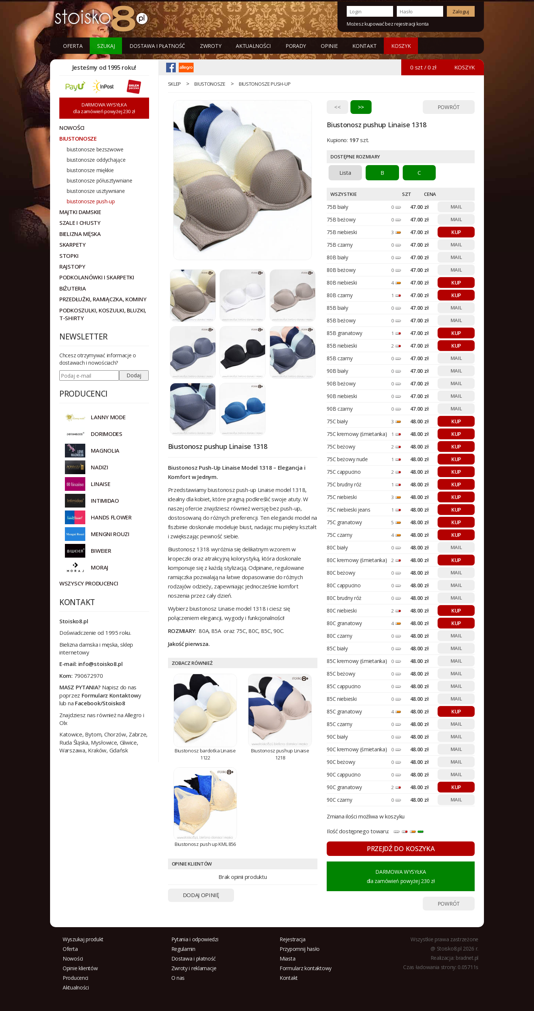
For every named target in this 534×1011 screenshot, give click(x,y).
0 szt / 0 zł (423, 67)
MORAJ (99, 567)
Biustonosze (209, 84)
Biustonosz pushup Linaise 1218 (280, 754)
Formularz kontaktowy (306, 968)
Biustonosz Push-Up (194, 467)
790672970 (88, 675)
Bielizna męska (80, 233)
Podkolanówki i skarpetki (96, 277)
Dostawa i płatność (157, 45)
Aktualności (253, 45)
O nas (178, 977)
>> (361, 107)
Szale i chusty (79, 222)
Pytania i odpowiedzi (194, 939)
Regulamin (183, 948)
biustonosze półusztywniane (99, 180)
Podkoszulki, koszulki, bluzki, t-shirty (102, 314)
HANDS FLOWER (111, 517)
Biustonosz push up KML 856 (205, 844)
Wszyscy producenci (88, 583)
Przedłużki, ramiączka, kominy (102, 299)
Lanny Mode (108, 417)
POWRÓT (449, 107)
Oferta (72, 45)
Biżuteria (72, 288)
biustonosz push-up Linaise (241, 489)
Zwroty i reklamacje (194, 968)
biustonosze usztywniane (96, 190)
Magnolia (105, 450)
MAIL (456, 206)
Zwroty (210, 45)
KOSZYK (401, 45)
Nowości (73, 958)
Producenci (75, 977)
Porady (296, 45)
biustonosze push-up (264, 84)
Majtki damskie (80, 212)
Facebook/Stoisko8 (100, 703)
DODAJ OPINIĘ (201, 895)
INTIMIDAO (105, 500)
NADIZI (99, 467)
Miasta (287, 958)
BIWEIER (101, 550)
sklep (174, 84)
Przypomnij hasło (300, 948)
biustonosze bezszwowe (95, 149)
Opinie (329, 45)
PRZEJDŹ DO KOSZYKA (401, 848)
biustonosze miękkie (90, 170)
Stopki (68, 255)
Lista (345, 172)
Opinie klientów (80, 968)
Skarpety (72, 244)
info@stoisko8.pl (100, 663)
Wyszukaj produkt (83, 939)
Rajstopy (72, 266)
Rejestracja (293, 939)
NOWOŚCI (72, 127)
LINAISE (100, 484)
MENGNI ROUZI (110, 534)
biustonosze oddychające (96, 159)
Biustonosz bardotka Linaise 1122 (205, 754)
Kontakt (364, 45)
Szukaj (106, 45)
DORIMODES (106, 433)
